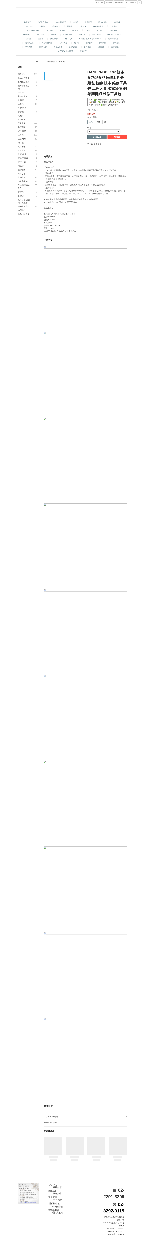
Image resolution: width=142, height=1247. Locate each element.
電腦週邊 (114, 26)
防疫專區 (88, 22)
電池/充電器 (67, 35)
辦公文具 (68, 39)
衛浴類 (100, 30)
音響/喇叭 (55, 26)
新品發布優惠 (44, 22)
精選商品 (27, 22)
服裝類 (28, 39)
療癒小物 (96, 35)
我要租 (76, 43)
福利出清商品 (113, 39)
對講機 (69, 26)
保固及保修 (58, 47)
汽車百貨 (82, 35)
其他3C (82, 26)
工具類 (87, 30)
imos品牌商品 (98, 26)
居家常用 (74, 30)
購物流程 (116, 43)
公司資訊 (87, 47)
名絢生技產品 (61, 22)
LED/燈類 (26, 35)
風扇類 (62, 30)
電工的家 (29, 26)
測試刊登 (83, 51)
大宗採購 (102, 43)
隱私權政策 (115, 47)
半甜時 (75, 22)
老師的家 (117, 22)
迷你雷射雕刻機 (33, 30)
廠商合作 (89, 43)
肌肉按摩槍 (102, 22)
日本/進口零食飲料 (114, 35)
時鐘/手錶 (40, 35)
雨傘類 (53, 35)
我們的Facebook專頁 (65, 51)
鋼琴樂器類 (30, 43)
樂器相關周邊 (48, 43)
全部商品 (51, 62)
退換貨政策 (73, 47)
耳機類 (42, 26)
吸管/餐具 (113, 30)
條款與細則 (42, 47)
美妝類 (40, 39)
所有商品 (63, 43)
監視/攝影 (49, 30)
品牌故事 (101, 47)
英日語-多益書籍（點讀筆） (90, 39)
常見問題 (28, 47)
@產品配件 (54, 39)
